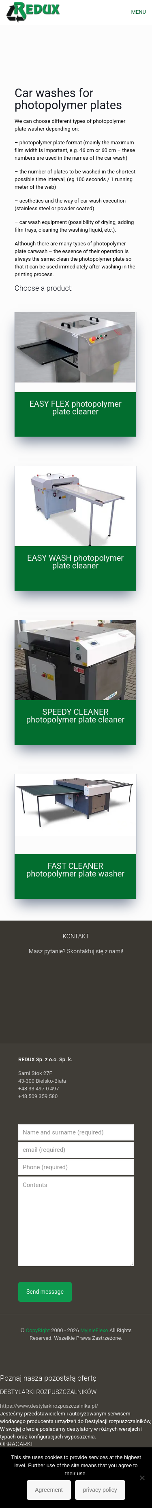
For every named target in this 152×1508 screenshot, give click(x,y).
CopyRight (38, 1330)
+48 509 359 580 (38, 1096)
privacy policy (100, 1490)
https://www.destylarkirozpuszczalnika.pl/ (49, 1406)
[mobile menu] (141, 12)
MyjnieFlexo (94, 1330)
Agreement (48, 1490)
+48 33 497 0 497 (38, 1089)
